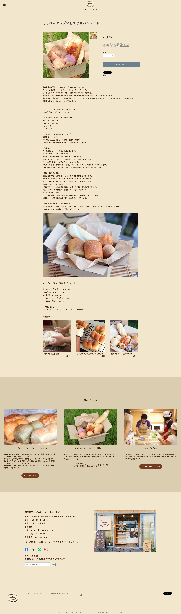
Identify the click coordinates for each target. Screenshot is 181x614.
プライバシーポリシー (34, 593)
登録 (53, 565)
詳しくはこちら (30, 475)
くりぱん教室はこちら (151, 466)
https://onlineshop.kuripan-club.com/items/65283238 (63, 310)
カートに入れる (121, 64)
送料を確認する (124, 46)
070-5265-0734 (40, 537)
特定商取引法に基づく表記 (60, 593)
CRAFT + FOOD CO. (115, 612)
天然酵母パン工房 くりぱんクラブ (75, 612)
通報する (106, 75)
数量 (104, 52)
